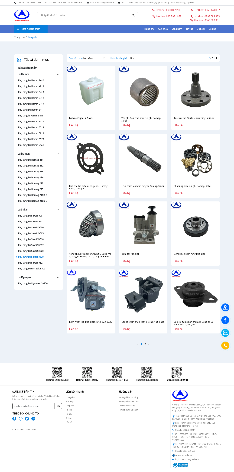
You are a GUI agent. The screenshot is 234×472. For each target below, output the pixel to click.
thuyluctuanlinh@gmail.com (102, 2)
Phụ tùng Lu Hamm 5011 (31, 133)
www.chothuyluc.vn (183, 455)
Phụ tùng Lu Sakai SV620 (31, 256)
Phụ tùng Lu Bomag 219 (30, 183)
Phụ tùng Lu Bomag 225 (30, 189)
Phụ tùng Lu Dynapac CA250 (33, 283)
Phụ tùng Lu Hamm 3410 (31, 92)
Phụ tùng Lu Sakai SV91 (30, 221)
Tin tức (189, 28)
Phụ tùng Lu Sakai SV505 (31, 233)
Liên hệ (212, 28)
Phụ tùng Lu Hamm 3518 (31, 127)
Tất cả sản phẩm (27, 68)
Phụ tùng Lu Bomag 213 (30, 171)
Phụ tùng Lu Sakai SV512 (31, 245)
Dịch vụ (201, 28)
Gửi (58, 406)
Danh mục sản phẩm (28, 28)
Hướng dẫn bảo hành (128, 409)
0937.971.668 (50, 2)
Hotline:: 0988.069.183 (166, 10)
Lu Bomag (23, 153)
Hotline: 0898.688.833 (205, 16)
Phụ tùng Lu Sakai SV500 (31, 227)
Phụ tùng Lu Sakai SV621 (31, 262)
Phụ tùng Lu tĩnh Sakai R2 (31, 268)
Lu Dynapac (24, 277)
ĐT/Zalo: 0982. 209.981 (185, 430)
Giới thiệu (163, 28)
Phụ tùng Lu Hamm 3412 (31, 97)
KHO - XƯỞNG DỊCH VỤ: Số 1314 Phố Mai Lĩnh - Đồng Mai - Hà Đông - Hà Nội (194, 424)
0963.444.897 (36, 2)
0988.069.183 (23, 2)
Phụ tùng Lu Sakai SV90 (30, 215)
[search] (133, 15)
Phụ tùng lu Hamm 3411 (30, 115)
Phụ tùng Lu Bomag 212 (30, 165)
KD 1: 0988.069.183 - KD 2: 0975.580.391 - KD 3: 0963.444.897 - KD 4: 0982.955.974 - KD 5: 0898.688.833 (194, 437)
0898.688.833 (64, 2)
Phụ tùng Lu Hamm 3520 (31, 139)
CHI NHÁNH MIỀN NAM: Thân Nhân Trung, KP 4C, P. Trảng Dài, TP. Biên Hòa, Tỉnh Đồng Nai (196, 445)
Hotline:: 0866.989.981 (205, 20)
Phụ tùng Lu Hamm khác (31, 144)
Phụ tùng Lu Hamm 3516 (31, 121)
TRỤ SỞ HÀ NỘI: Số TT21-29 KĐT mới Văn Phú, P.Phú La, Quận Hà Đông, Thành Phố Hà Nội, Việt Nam (196, 417)
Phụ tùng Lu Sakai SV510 (31, 239)
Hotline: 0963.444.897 (205, 10)
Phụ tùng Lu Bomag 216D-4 (32, 195)
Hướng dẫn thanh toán (129, 401)
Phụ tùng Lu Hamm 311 (30, 109)
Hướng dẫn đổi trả (127, 405)
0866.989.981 (77, 2)
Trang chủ (149, 28)
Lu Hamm (23, 74)
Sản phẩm (177, 28)
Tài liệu (69, 414)
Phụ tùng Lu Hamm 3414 (31, 103)
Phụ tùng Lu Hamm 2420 (31, 80)
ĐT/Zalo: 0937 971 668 (185, 451)
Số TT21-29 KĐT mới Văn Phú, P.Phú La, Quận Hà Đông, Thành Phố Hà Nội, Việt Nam (158, 2)
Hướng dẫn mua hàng (128, 397)
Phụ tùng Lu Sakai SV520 (31, 250)
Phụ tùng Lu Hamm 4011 (31, 86)
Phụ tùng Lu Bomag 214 (30, 177)
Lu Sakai (22, 209)
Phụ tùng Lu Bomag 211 (30, 159)
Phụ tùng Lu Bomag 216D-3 (32, 200)
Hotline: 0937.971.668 (167, 16)
